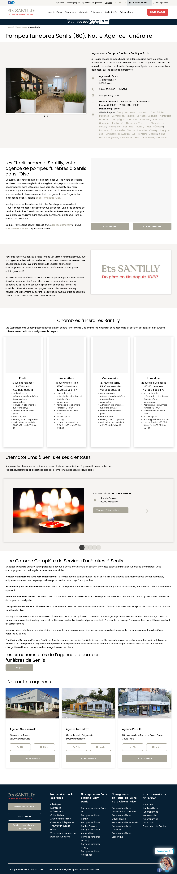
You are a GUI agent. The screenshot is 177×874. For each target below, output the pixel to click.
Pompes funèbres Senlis (125, 822)
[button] (147, 511)
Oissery (153, 130)
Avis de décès (55, 12)
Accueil (11, 27)
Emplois (108, 2)
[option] (88, 510)
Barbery (104, 130)
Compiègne (118, 119)
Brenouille (148, 137)
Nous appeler (109, 226)
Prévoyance (96, 12)
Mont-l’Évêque (155, 126)
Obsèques (69, 12)
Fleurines (145, 119)
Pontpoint (158, 119)
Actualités (120, 2)
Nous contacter (152, 226)
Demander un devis (24, 806)
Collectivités (111, 12)
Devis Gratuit (157, 12)
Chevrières (126, 137)
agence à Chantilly (61, 225)
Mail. (44, 747)
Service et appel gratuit (24, 827)
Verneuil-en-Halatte (123, 115)
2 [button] (84, 547)
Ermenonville (118, 130)
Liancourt (143, 112)
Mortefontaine (125, 126)
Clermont (132, 119)
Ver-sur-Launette (137, 130)
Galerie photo (126, 12)
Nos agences (160, 2)
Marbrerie (83, 12)
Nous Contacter (139, 2)
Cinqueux (111, 133)
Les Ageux (123, 133)
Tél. (20, 747)
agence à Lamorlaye (17, 228)
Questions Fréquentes (62, 822)
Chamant (104, 123)
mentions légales (62, 869)
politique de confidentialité (86, 869)
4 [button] (92, 547)
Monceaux (162, 137)
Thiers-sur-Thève (136, 123)
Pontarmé (118, 123)
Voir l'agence (32, 758)
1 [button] (80, 547)
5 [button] (96, 547)
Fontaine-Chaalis (147, 133)
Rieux (138, 137)
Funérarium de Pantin (154, 826)
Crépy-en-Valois (126, 112)
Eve (134, 133)
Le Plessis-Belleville (147, 115)
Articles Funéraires (60, 818)
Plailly (112, 126)
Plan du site (46, 869)
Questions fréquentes (92, 2)
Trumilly (140, 126)
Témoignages (73, 2)
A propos (60, 2)
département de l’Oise (48, 197)
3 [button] (88, 547)
